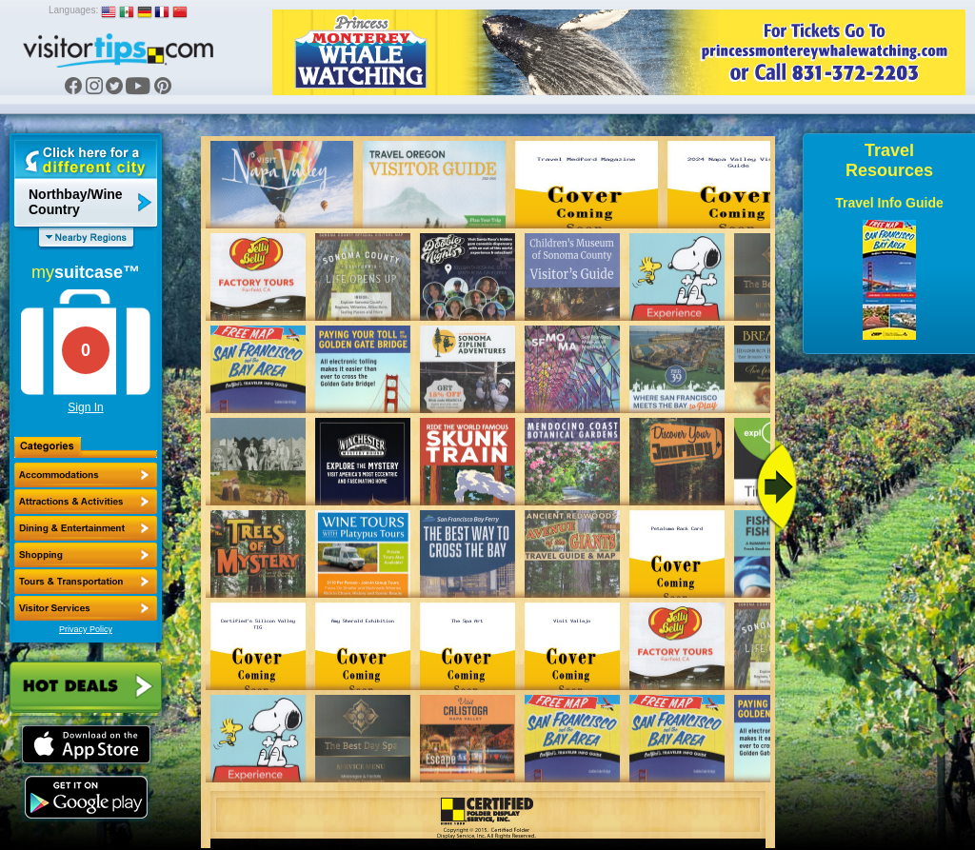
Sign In (85, 407)
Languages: (73, 10)
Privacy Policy (85, 629)
